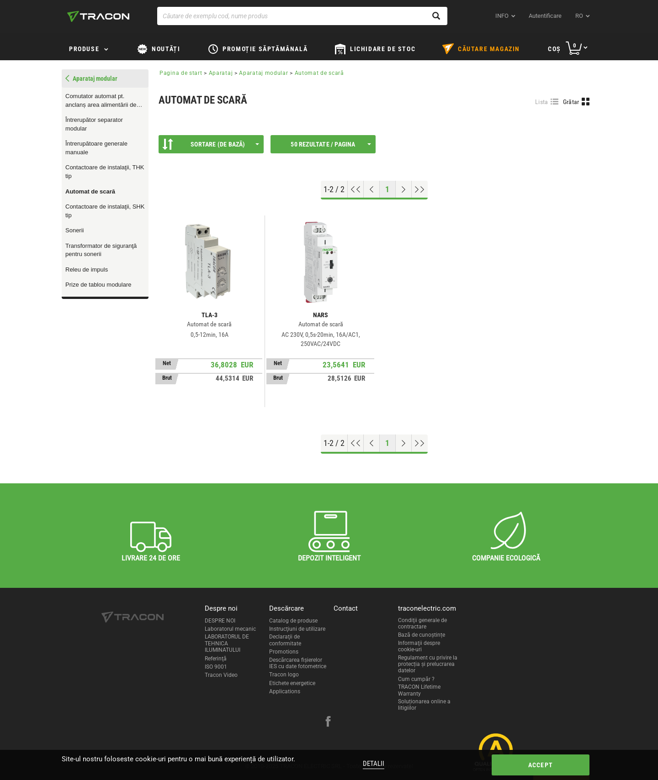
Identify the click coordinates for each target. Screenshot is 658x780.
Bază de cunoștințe (421, 635)
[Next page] (404, 189)
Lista (541, 101)
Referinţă (216, 658)
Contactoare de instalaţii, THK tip (104, 171)
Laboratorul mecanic (230, 629)
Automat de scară (90, 191)
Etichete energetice (292, 683)
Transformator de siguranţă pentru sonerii (101, 250)
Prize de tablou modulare (98, 284)
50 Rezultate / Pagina (331, 144)
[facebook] (328, 722)
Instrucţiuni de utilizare (297, 629)
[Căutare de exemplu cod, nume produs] (302, 16)
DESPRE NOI (220, 621)
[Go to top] (356, 189)
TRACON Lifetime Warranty (419, 690)
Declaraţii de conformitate (285, 639)
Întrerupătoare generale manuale (96, 148)
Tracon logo (284, 674)
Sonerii (74, 230)
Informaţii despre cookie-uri (419, 646)
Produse (84, 48)
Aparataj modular (263, 73)
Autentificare (545, 15)
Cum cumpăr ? (416, 679)
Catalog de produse (293, 621)
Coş (554, 48)
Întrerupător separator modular (94, 124)
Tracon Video (221, 675)
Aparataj (221, 73)
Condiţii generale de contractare (422, 623)
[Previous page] (372, 189)
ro (579, 15)
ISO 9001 (216, 667)
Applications (284, 691)
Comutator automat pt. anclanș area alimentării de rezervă (100, 101)
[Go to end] (420, 189)
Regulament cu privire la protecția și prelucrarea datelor (427, 664)
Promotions (283, 652)
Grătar (571, 101)
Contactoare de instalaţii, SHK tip (104, 211)
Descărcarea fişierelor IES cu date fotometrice (297, 663)
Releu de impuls (86, 269)
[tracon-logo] (98, 16)
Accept (540, 765)
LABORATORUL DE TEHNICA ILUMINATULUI (227, 643)
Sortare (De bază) (210, 144)
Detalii (373, 763)
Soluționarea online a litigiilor (424, 704)
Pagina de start (180, 73)
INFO (502, 15)
